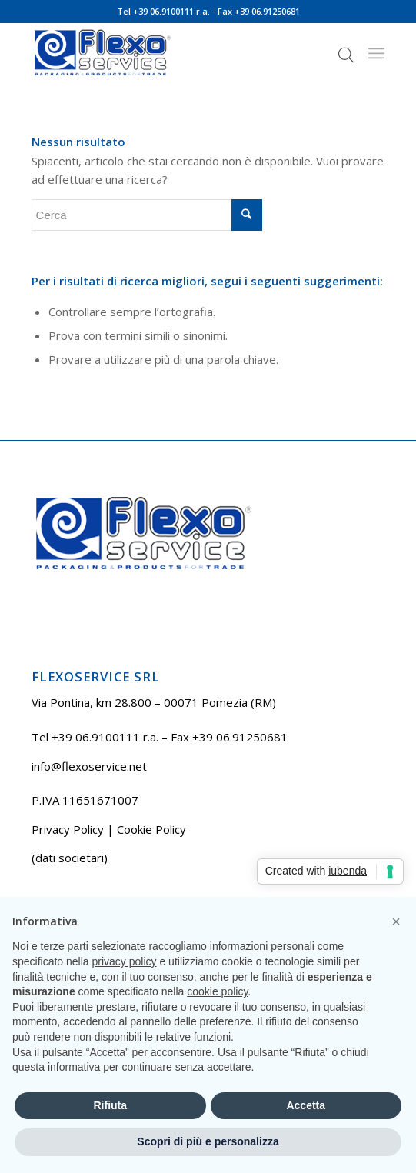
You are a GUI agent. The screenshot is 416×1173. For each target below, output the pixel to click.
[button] (396, 921)
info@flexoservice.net (89, 766)
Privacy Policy (68, 829)
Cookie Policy (151, 829)
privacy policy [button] (124, 961)
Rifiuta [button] (110, 1105)
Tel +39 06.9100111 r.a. (163, 11)
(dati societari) (70, 857)
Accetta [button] (305, 1105)
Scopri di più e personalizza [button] (207, 1141)
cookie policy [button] (217, 991)
